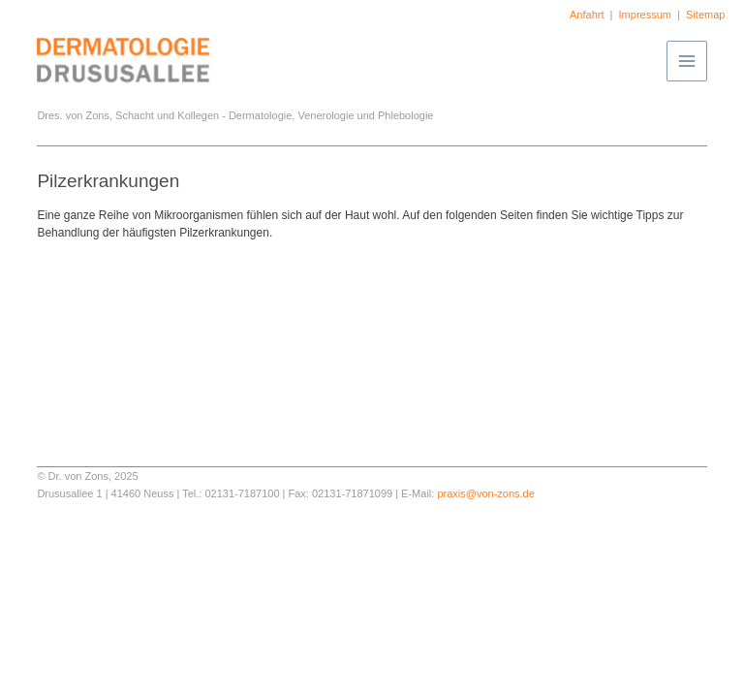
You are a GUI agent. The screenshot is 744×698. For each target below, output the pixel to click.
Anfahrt (587, 14)
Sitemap (705, 14)
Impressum (645, 14)
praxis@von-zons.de (485, 493)
